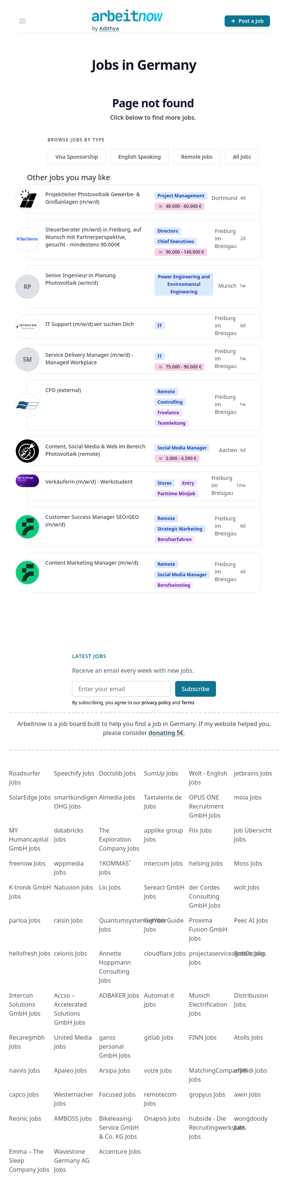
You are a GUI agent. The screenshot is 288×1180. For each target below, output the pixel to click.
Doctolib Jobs (117, 773)
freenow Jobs (27, 863)
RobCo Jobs (250, 953)
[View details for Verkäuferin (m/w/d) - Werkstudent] (27, 486)
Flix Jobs (200, 830)
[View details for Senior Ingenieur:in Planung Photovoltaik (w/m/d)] (27, 287)
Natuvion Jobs (73, 887)
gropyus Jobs (207, 1094)
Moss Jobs (248, 863)
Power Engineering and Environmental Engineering (184, 284)
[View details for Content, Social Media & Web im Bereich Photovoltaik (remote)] (27, 451)
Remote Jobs (197, 156)
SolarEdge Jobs (30, 797)
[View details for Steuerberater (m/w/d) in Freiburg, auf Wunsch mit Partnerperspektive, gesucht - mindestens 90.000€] (27, 239)
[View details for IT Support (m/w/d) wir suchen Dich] (27, 326)
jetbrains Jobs (253, 773)
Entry (188, 483)
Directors (168, 231)
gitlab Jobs (158, 1037)
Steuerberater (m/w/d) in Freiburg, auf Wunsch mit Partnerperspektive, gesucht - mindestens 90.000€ (93, 237)
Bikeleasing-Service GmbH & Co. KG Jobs (119, 1127)
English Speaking (139, 156)
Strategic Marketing (180, 529)
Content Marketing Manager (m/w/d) (91, 562)
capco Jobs (24, 1094)
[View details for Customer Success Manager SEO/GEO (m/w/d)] (27, 527)
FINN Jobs (203, 1037)
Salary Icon (161, 206)
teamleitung (172, 423)
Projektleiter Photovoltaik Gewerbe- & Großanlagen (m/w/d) (92, 198)
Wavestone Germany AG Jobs (72, 1160)
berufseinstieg (174, 585)
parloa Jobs (24, 920)
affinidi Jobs (250, 1070)
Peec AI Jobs (251, 920)
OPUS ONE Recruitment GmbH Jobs (206, 806)
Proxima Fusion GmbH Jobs (208, 929)
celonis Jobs (70, 953)
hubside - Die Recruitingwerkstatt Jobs (216, 1127)
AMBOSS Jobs (73, 1118)
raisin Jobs (68, 920)
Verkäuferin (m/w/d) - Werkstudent (89, 481)
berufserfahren (175, 539)
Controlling (170, 402)
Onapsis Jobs (162, 1118)
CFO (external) (63, 390)
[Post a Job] (247, 21)
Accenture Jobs (120, 1151)
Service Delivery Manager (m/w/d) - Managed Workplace (89, 358)
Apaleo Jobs (70, 1070)
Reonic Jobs (25, 1118)
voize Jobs (158, 1070)
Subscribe (196, 689)
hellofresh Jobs (30, 953)
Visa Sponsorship (77, 156)
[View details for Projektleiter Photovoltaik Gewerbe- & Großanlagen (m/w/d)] (27, 199)
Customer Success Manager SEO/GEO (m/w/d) (92, 520)
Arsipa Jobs (114, 1070)
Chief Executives (176, 241)
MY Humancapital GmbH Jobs (28, 839)
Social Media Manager (182, 448)
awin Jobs (247, 1094)
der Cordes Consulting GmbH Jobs (204, 896)
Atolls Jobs (248, 1037)
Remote (166, 391)
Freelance (168, 412)
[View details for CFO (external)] (27, 405)
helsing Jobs (206, 863)
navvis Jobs (24, 1070)
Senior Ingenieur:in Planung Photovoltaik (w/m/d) (80, 279)
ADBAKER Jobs (119, 995)
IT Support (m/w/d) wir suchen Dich (89, 324)
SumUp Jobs (161, 773)
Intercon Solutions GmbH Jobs (24, 1004)
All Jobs (242, 156)
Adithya (109, 28)
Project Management (181, 195)
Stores (165, 483)
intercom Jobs (163, 863)
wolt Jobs (247, 887)
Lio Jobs (110, 887)
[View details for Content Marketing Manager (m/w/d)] (27, 573)
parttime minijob (176, 493)
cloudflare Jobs (165, 953)
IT (160, 325)
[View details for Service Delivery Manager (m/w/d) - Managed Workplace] (27, 359)
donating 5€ (165, 733)
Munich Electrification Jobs (208, 1004)
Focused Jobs (117, 1094)
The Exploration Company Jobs (119, 839)
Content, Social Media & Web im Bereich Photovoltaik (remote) (95, 450)
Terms (187, 702)
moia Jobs (247, 797)
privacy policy (156, 702)
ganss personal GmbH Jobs (114, 1046)
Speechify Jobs (74, 773)
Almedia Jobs (117, 797)
